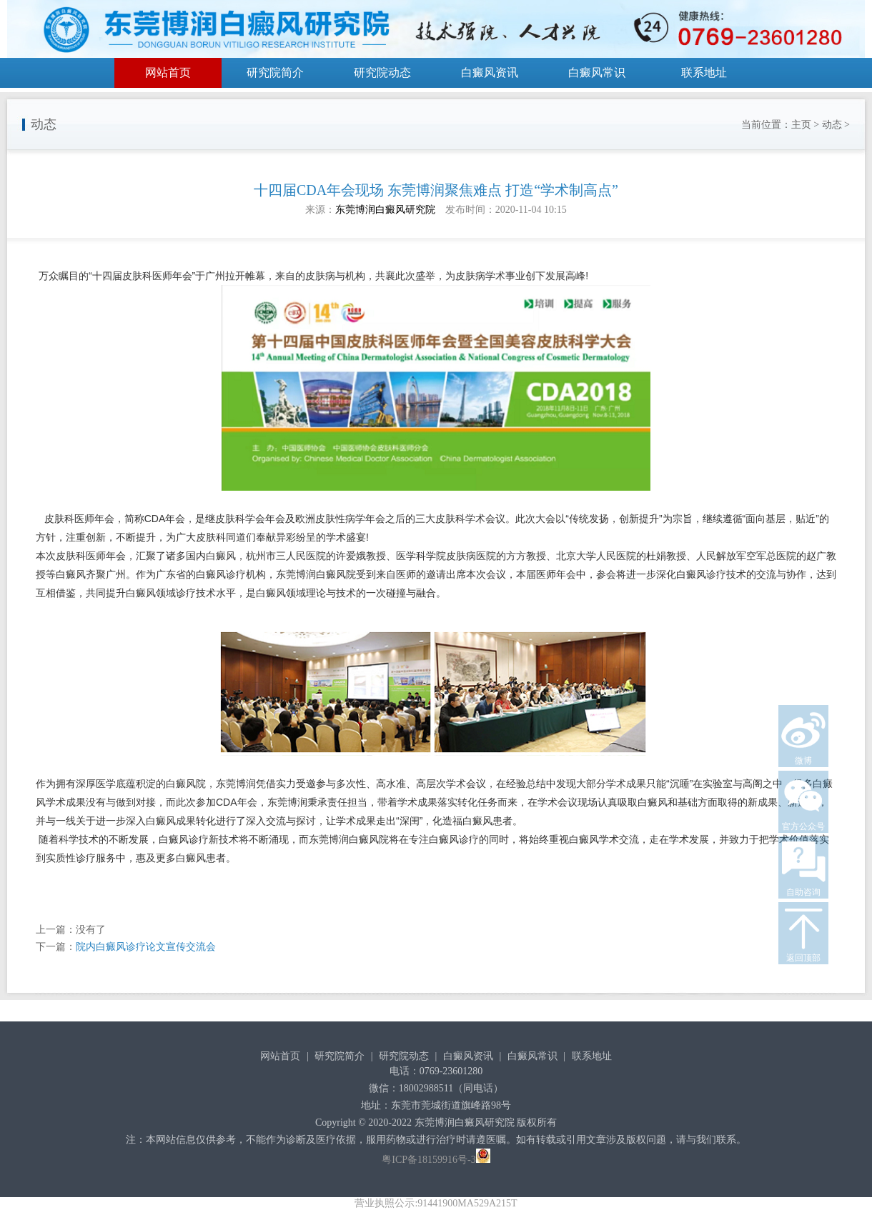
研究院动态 (382, 72)
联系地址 (704, 72)
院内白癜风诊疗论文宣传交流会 (146, 946)
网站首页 (168, 72)
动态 (832, 124)
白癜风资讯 (489, 72)
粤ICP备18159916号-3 (428, 1159)
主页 (801, 124)
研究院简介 (275, 72)
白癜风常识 (596, 72)
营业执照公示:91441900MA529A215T (436, 1203)
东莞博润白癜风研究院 (385, 209)
